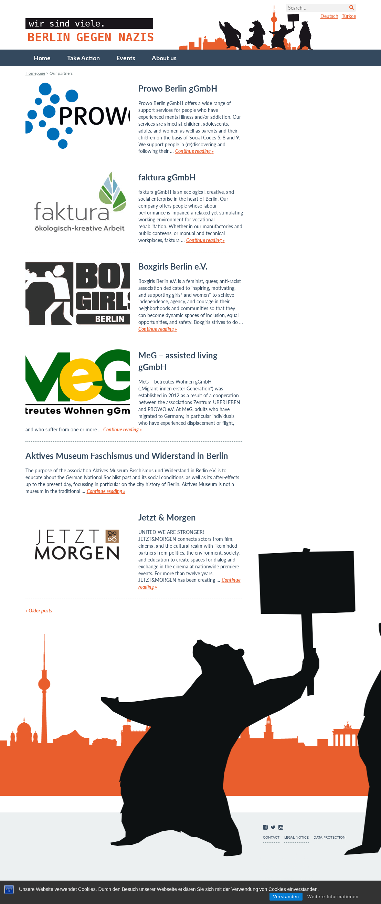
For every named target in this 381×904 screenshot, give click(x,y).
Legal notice (296, 837)
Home (42, 58)
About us (164, 58)
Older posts (38, 610)
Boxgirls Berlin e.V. (173, 266)
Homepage (35, 73)
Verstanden (286, 896)
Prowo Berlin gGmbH (177, 88)
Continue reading (194, 151)
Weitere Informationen (333, 896)
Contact (271, 837)
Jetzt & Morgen (167, 517)
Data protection (330, 837)
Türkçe (349, 16)
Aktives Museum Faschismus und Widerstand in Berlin (126, 456)
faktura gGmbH (166, 177)
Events (125, 58)
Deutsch (329, 16)
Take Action (83, 58)
